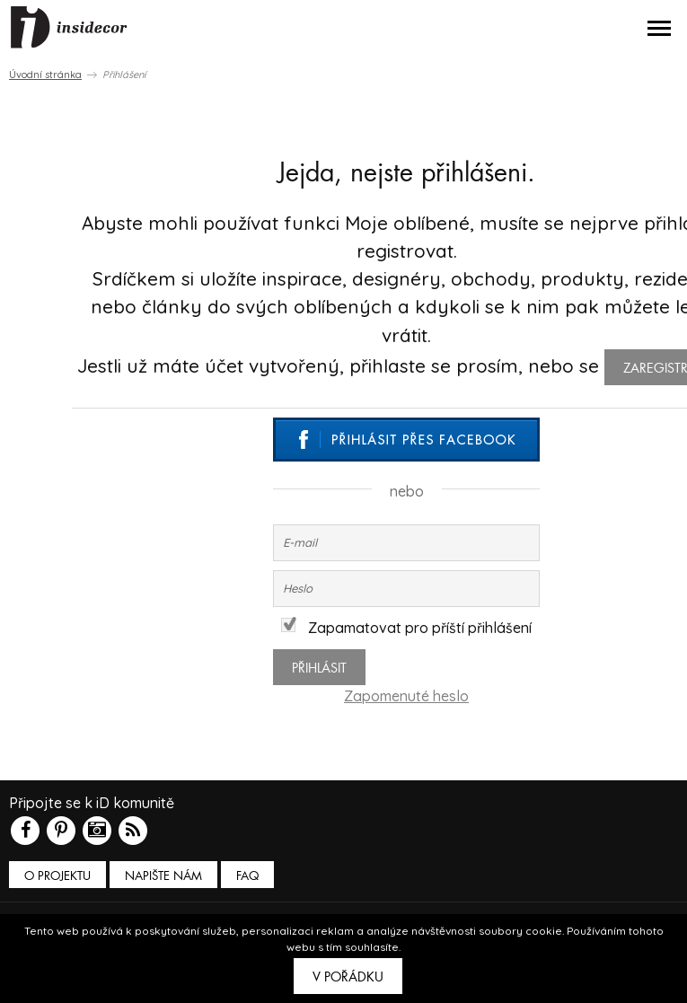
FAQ (247, 876)
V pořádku (348, 977)
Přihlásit (319, 668)
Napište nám (163, 876)
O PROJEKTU (57, 876)
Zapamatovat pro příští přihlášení (406, 628)
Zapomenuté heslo (406, 696)
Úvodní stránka (45, 74)
